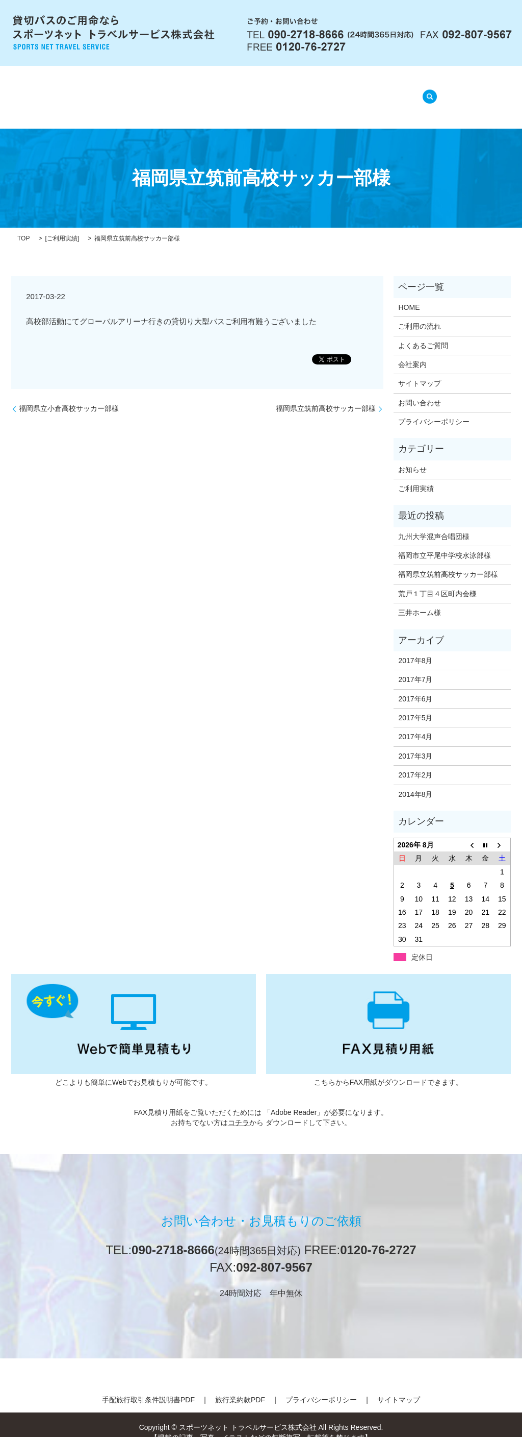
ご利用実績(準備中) (364, 92)
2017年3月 (415, 743)
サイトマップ (419, 371)
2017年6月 (415, 685)
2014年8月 (415, 781)
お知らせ (412, 456)
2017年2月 (415, 762)
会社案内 (148, 92)
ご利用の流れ (208, 92)
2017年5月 (415, 705)
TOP (23, 225)
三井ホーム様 (419, 600)
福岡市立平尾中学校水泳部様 (444, 543)
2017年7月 (415, 667)
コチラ (238, 1110)
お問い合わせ (419, 390)
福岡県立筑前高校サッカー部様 (326, 396)
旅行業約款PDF (240, 1387)
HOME (100, 92)
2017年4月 (415, 724)
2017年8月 (415, 648)
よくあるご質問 (280, 92)
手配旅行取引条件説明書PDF (148, 1387)
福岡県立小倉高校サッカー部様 (69, 396)
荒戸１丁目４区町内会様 (437, 581)
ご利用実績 (62, 225)
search (426, 91)
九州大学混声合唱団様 (433, 523)
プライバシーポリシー (433, 409)
